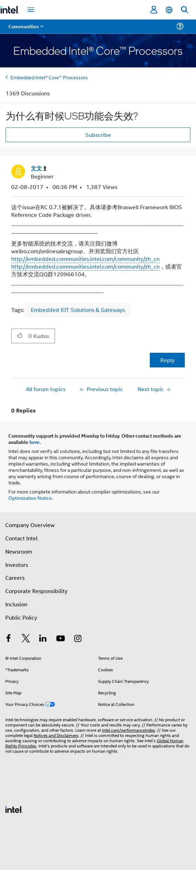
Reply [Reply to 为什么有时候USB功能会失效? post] (167, 360)
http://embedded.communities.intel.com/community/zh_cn (85, 259)
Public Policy (21, 617)
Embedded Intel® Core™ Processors (49, 77)
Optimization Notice (30, 497)
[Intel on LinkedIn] (43, 639)
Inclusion (16, 604)
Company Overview (30, 525)
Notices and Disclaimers (56, 735)
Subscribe (98, 135)
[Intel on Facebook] (8, 639)
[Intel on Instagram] (78, 639)
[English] (169, 10)
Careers (14, 577)
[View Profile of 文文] (39, 169)
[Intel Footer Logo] (14, 809)
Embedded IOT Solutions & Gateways (78, 310)
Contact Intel (21, 538)
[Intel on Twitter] (26, 639)
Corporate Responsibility (36, 591)
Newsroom (18, 551)
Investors (16, 565)
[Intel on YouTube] (60, 639)
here (34, 442)
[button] (20, 335)
